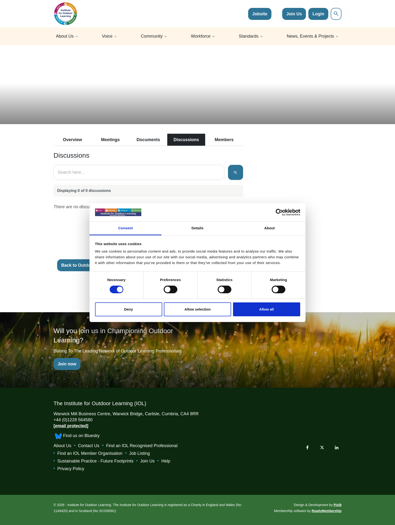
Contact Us (88, 445)
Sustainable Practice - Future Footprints (95, 461)
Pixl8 (337, 505)
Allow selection (197, 309)
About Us (65, 36)
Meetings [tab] (110, 139)
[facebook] (307, 447)
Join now (67, 364)
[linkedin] (336, 447)
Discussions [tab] (186, 139)
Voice (107, 36)
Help (165, 461)
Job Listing (139, 453)
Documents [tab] (148, 139)
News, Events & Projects (310, 36)
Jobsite (259, 14)
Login (318, 14)
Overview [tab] (72, 139)
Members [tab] (224, 139)
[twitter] (322, 447)
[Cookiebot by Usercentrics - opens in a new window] (279, 212)
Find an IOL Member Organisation (89, 453)
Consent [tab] (125, 228)
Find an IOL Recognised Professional (142, 445)
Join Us (294, 14)
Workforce (201, 36)
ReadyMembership (326, 511)
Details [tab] (197, 228)
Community (152, 36)
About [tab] (269, 228)
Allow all (266, 309)
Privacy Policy (70, 468)
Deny (128, 309)
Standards (248, 36)
